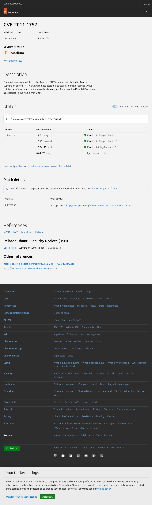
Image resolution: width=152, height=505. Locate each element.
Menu (147, 4)
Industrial (73, 435)
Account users (83, 409)
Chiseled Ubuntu (86, 391)
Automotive (59, 435)
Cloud (7, 362)
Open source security (120, 423)
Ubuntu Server (11, 355)
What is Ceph (60, 298)
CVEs (120, 373)
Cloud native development (86, 428)
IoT (5, 334)
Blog (92, 447)
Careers (84, 447)
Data (60, 423)
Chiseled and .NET (107, 391)
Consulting (88, 298)
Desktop (57, 402)
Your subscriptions (63, 409)
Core (85, 402)
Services (88, 341)
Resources (112, 305)
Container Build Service (132, 391)
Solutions (9, 423)
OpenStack (10, 291)
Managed (75, 298)
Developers (77, 348)
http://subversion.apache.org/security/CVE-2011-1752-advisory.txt (39, 263)
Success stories (73, 341)
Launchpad (26, 232)
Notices (130, 373)
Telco (99, 435)
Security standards (105, 373)
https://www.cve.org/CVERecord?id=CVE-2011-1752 (31, 268)
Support (89, 291)
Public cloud (68, 366)
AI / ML (7, 320)
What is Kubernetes (63, 305)
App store (58, 334)
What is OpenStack (63, 291)
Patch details (65, 166)
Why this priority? (13, 60)
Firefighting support (127, 409)
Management (94, 334)
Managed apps (61, 312)
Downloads (10, 402)
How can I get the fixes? (16, 166)
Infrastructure (72, 423)
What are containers (64, 391)
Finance (108, 435)
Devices (111, 416)
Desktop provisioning (93, 416)
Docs (99, 298)
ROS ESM (58, 327)
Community (88, 327)
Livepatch (87, 373)
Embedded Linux (75, 334)
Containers (9, 391)
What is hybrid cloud (118, 362)
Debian (39, 232)
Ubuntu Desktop (13, 348)
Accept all (47, 496)
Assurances (59, 377)
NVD (15, 232)
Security (8, 373)
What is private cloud (93, 362)
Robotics (8, 327)
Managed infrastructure (16, 312)
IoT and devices (61, 428)
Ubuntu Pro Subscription (66, 416)
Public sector (87, 435)
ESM (77, 373)
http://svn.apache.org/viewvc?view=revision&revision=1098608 (99, 205)
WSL (77, 402)
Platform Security (62, 373)
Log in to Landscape (118, 384)
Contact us (11, 448)
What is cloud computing (66, 362)
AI (54, 423)
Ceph (6, 298)
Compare (83, 384)
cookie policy (104, 488)
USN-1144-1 (10, 247)
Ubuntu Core (10, 341)
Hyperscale (59, 355)
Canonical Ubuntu (13, 3)
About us (58, 447)
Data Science (74, 320)
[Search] (138, 4)
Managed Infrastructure (94, 423)
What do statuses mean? (44, 166)
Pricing (96, 409)
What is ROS (72, 327)
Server (68, 402)
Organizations (60, 348)
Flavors (89, 348)
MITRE (7, 232)
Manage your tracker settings (21, 496)
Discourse (108, 409)
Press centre (117, 447)
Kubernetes (10, 305)
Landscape (9, 384)
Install (79, 291)
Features (58, 341)
